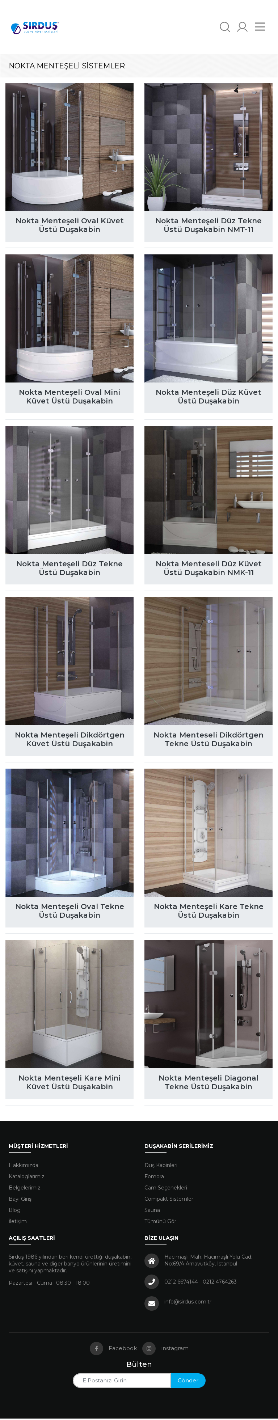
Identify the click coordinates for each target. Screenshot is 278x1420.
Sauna (152, 1211)
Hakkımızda (23, 1166)
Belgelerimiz (25, 1189)
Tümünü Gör (160, 1223)
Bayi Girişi (21, 1200)
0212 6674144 (181, 1283)
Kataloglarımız (27, 1178)
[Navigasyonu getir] (260, 27)
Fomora (154, 1178)
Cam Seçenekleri (165, 1189)
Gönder (188, 1381)
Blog (15, 1211)
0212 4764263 (220, 1283)
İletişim (18, 1223)
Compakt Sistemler (168, 1200)
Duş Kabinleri (160, 1166)
